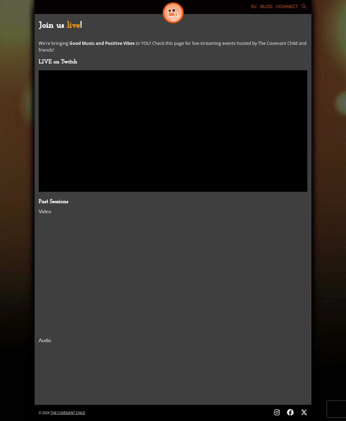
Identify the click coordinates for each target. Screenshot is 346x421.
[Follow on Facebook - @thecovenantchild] (291, 412)
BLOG (266, 6)
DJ (254, 6)
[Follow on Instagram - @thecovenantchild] (278, 412)
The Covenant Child (68, 412)
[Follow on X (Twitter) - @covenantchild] (303, 412)
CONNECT (287, 6)
